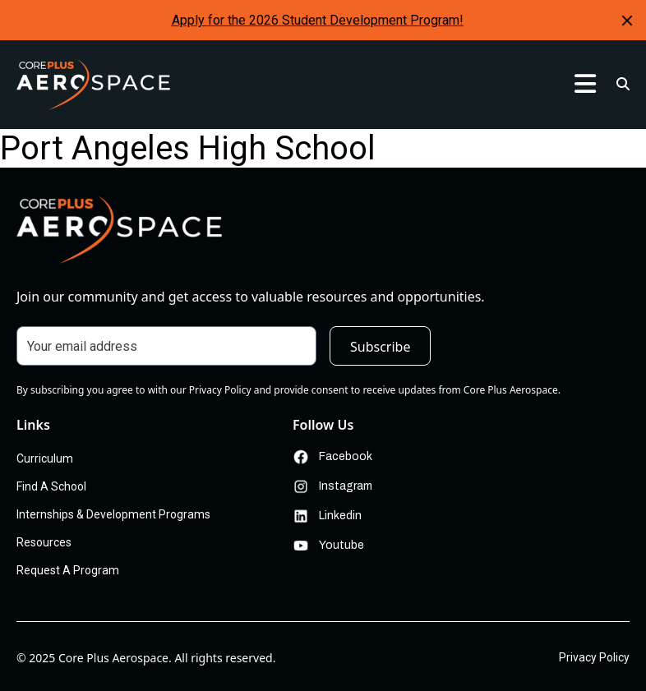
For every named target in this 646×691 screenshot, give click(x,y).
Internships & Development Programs (113, 514)
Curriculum (44, 458)
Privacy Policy (594, 657)
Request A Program (67, 570)
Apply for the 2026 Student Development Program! (318, 20)
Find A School (51, 486)
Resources (44, 542)
